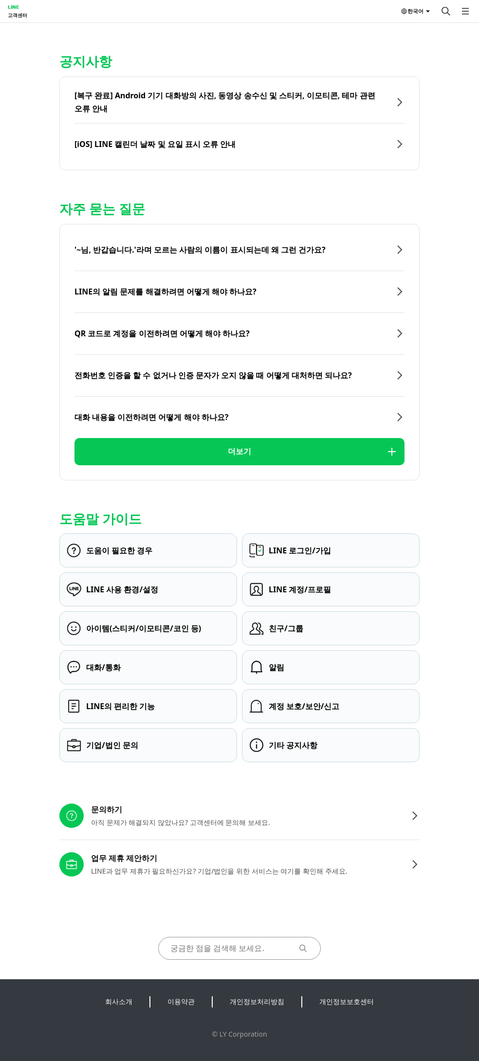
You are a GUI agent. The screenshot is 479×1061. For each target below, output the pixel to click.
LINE (13, 6)
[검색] (446, 11)
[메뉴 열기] (465, 11)
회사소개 (118, 1001)
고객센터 (17, 15)
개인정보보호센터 (346, 1001)
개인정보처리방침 (257, 1001)
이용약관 (181, 1001)
